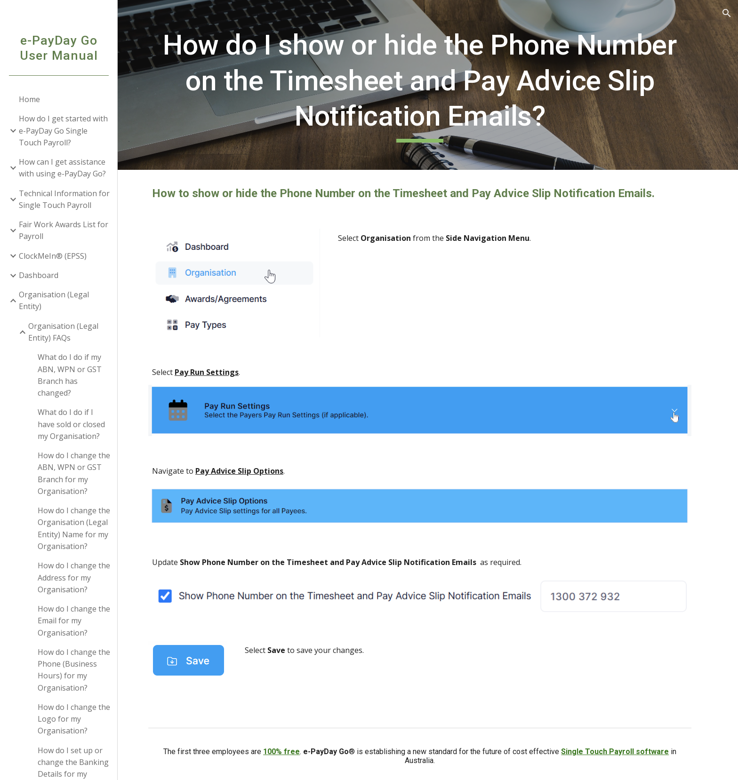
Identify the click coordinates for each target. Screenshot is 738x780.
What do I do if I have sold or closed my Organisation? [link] (71, 424)
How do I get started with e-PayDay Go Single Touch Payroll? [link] (63, 130)
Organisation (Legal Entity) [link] (54, 300)
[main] (427, 85)
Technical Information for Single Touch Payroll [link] (64, 199)
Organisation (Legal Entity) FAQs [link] (63, 332)
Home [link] (29, 99)
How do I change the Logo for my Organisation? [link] (74, 719)
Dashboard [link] (38, 275)
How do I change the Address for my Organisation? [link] (74, 577)
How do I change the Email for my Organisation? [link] (74, 621)
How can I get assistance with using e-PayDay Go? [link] (62, 168)
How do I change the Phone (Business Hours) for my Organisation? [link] (74, 670)
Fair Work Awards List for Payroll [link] (63, 230)
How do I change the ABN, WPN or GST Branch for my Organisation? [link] (74, 473)
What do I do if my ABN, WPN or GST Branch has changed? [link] (70, 375)
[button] (726, 13)
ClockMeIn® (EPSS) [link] (53, 256)
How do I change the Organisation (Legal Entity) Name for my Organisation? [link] (74, 528)
